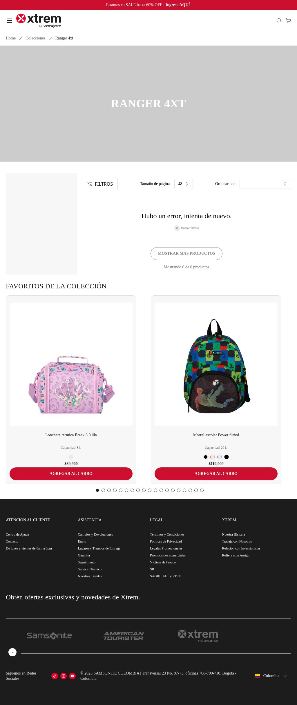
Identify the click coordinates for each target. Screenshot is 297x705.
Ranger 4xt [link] (64, 38)
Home (11, 38)
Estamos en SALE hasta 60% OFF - (148, 5)
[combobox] (271, 676)
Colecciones (35, 38)
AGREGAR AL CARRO (71, 473)
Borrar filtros (186, 228)
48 (183, 184)
